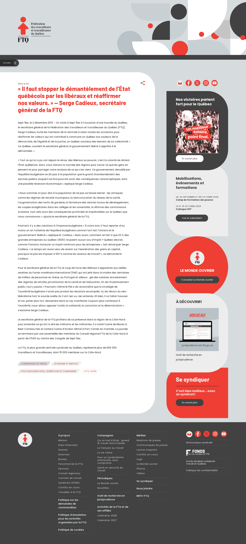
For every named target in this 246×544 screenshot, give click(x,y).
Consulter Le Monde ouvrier (197, 279)
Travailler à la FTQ (69, 492)
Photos (141, 468)
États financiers (68, 445)
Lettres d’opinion (147, 449)
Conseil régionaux (69, 473)
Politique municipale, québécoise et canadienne (48, 371)
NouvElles (103, 488)
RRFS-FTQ (142, 496)
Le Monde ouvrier (108, 483)
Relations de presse (149, 440)
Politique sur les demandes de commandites (68, 503)
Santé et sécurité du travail (110, 469)
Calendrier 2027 (107, 520)
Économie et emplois (66, 363)
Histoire (63, 449)
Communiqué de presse (34, 363)
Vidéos (141, 473)
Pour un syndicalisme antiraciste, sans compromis (110, 460)
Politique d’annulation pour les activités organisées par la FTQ (72, 518)
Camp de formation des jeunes (194, 199)
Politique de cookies (71, 530)
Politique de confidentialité (202, 470)
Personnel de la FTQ (70, 464)
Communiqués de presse (152, 445)
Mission (62, 440)
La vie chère (104, 452)
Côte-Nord (90, 371)
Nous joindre (144, 488)
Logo (139, 459)
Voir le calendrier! (192, 218)
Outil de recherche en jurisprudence (111, 497)
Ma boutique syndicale (199, 442)
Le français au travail (110, 447)
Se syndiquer (144, 481)
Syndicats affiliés (69, 482)
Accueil (7, 63)
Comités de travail (69, 478)
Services (63, 468)
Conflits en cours (69, 487)
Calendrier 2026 (107, 515)
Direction (64, 454)
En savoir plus (189, 158)
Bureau (62, 459)
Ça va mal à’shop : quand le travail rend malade (113, 442)
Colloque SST (184, 209)
